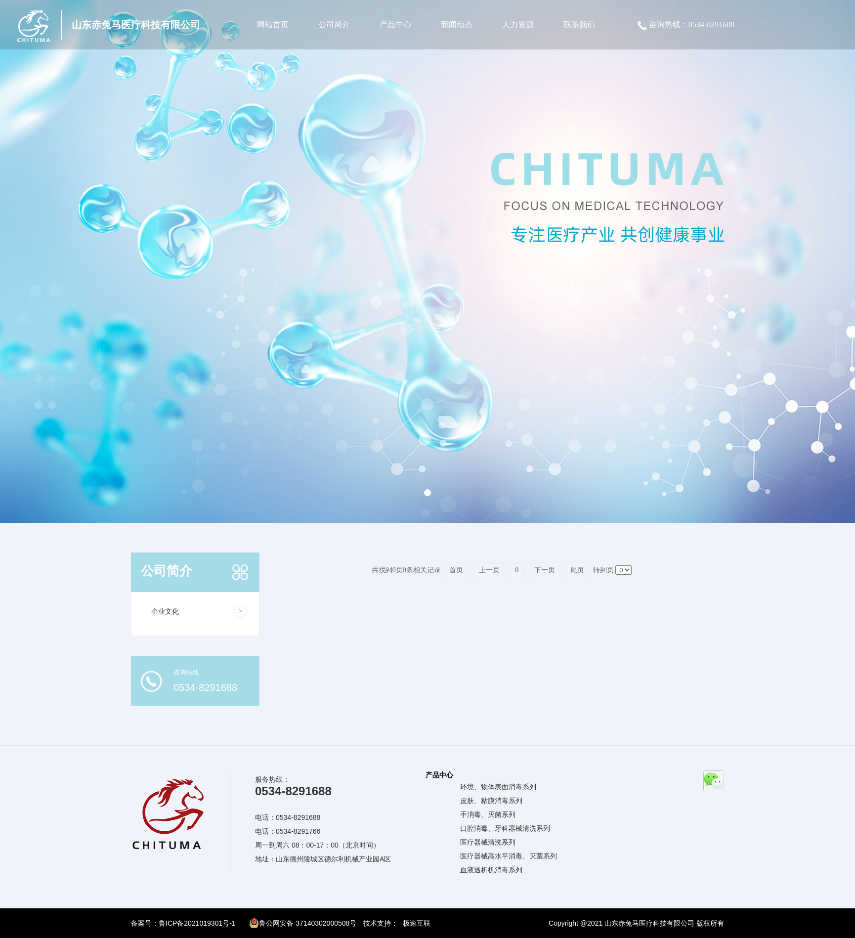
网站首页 (273, 24)
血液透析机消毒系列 (491, 870)
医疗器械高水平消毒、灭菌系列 (508, 856)
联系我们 (579, 24)
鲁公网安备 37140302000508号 (302, 923)
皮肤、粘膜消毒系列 (491, 801)
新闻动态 (456, 24)
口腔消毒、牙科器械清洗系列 (505, 828)
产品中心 (395, 24)
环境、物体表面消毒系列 (498, 787)
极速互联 (416, 923)
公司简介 (334, 24)
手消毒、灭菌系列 (487, 814)
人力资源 (518, 24)
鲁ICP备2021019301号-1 (197, 923)
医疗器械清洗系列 (487, 842)
